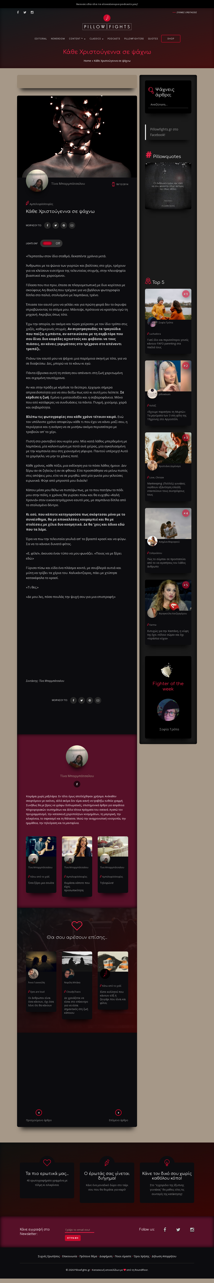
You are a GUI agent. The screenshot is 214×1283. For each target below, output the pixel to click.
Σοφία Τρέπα (166, 322)
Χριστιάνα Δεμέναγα (170, 466)
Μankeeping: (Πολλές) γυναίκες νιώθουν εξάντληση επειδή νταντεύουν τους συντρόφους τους (166, 489)
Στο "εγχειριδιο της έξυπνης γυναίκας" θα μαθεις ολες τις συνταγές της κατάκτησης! (167, 1189)
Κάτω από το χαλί (40, 876)
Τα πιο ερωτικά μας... (47, 1173)
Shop (170, 39)
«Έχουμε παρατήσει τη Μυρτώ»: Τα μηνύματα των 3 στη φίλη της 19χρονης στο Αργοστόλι (166, 415)
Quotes (153, 39)
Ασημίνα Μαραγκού (169, 541)
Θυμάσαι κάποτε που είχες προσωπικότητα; (77, 886)
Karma (152, 624)
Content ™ (77, 39)
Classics (96, 39)
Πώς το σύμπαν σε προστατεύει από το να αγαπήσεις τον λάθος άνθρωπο (166, 562)
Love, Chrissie (156, 477)
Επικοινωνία (69, 1256)
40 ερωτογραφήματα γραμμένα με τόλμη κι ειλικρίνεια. (47, 1183)
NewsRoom (58, 39)
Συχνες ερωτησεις (187, 12)
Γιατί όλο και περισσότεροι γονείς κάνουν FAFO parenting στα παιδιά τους (167, 343)
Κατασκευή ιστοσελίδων (106, 1270)
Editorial (41, 39)
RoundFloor (141, 1270)
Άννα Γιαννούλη (36, 982)
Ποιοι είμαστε (123, 1256)
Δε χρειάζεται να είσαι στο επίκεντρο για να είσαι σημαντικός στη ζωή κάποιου (76, 1005)
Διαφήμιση (105, 1256)
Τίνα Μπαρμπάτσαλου (68, 183)
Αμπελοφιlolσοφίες (41, 204)
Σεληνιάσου (155, 553)
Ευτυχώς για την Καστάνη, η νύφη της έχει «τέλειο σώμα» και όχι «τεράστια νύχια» (168, 634)
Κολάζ (152, 405)
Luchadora (155, 333)
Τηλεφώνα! (106, 883)
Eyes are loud (37, 991)
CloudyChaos (73, 991)
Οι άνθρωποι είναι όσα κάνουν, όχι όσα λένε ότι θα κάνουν (41, 1001)
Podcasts (114, 39)
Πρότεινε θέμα (88, 1256)
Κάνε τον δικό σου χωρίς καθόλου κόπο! (167, 1176)
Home (87, 60)
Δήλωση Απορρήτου (164, 1256)
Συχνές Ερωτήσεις (49, 1256)
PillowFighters (134, 39)
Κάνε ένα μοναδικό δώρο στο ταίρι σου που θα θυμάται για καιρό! (107, 1187)
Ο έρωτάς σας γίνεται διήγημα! (107, 1176)
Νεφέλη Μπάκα (72, 982)
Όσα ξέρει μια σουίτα (41, 883)
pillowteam (164, 394)
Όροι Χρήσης (141, 1256)
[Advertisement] (77, 1072)
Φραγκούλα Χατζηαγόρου (173, 613)
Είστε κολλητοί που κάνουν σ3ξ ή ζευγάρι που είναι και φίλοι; (113, 997)
